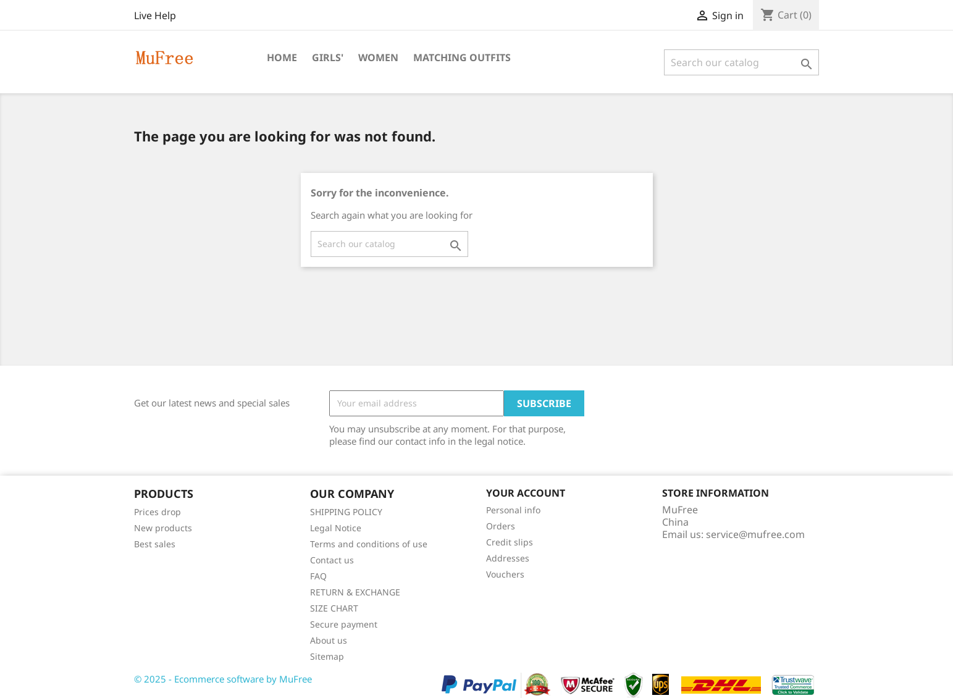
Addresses (507, 558)
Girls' (327, 57)
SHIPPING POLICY (346, 512)
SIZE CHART (334, 608)
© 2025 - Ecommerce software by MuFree (223, 679)
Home (282, 57)
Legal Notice (335, 528)
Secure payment (343, 624)
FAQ (318, 576)
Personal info (513, 510)
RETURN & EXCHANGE (355, 592)
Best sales (154, 544)
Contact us (332, 560)
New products (163, 528)
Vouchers (505, 574)
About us (328, 640)
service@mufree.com (755, 534)
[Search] (741, 62)
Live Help (155, 15)
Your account (525, 493)
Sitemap (327, 656)
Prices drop (157, 512)
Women (378, 57)
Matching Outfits (462, 57)
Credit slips (509, 542)
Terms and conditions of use (368, 544)
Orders (500, 526)
